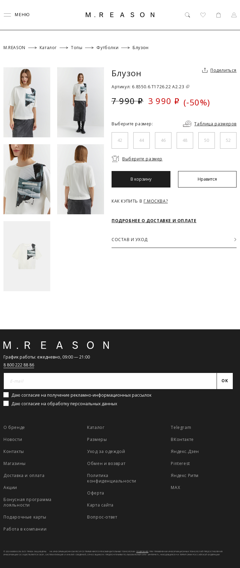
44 (141, 140)
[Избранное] (203, 15)
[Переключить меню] (16, 15)
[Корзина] (218, 15)
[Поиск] (187, 15)
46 (163, 140)
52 (228, 140)
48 (184, 140)
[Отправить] (225, 381)
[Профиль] (234, 15)
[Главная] (120, 14)
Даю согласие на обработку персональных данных (64, 404)
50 (206, 140)
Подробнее (142, 551)
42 (119, 140)
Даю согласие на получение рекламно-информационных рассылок (81, 395)
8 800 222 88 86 (18, 365)
